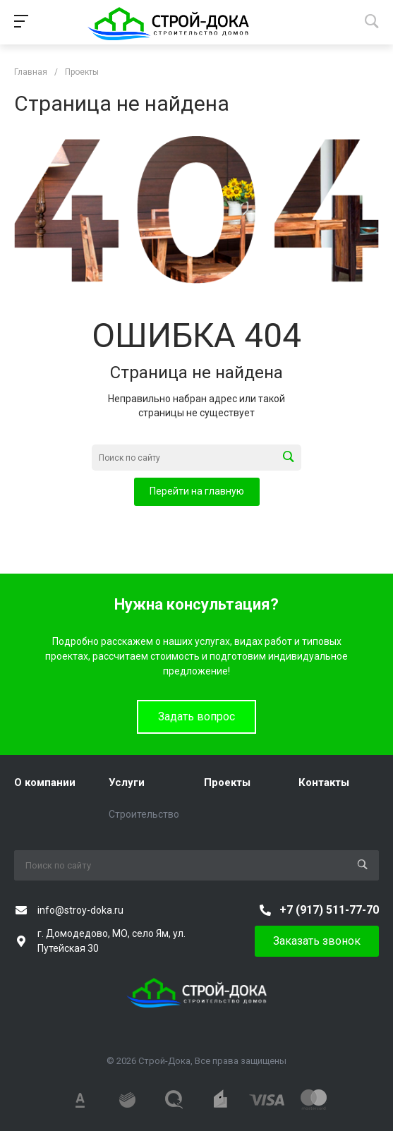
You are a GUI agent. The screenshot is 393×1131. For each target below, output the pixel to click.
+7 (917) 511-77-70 (329, 910)
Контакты (323, 782)
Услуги (127, 782)
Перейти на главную (197, 491)
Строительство (144, 814)
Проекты (227, 782)
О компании (44, 782)
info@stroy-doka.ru (80, 910)
